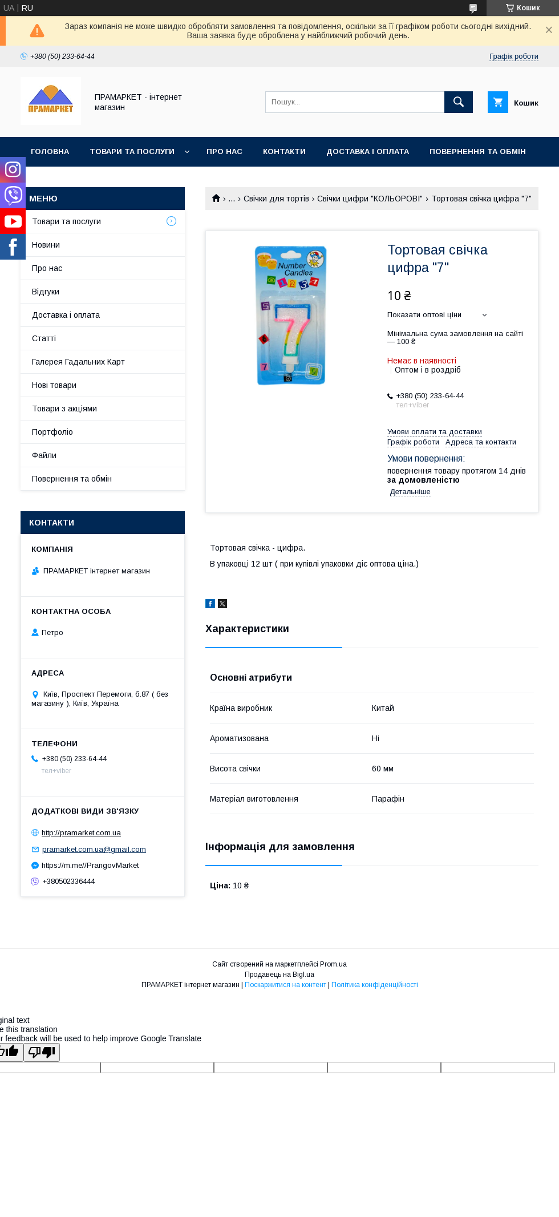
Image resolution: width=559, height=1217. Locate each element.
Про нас (224, 151)
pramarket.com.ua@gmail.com (94, 849)
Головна (50, 151)
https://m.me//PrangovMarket (90, 865)
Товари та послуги (132, 151)
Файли (44, 455)
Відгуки (45, 291)
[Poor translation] (41, 1052)
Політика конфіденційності (374, 985)
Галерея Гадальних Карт (78, 361)
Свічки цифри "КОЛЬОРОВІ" (370, 198)
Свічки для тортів (276, 198)
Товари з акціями (64, 408)
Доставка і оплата (367, 151)
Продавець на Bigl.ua (279, 975)
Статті (44, 338)
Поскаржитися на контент (285, 985)
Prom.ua (333, 964)
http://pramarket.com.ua (81, 832)
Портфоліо (52, 431)
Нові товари (54, 385)
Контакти (284, 151)
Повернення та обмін (478, 151)
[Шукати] (458, 102)
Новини (46, 244)
